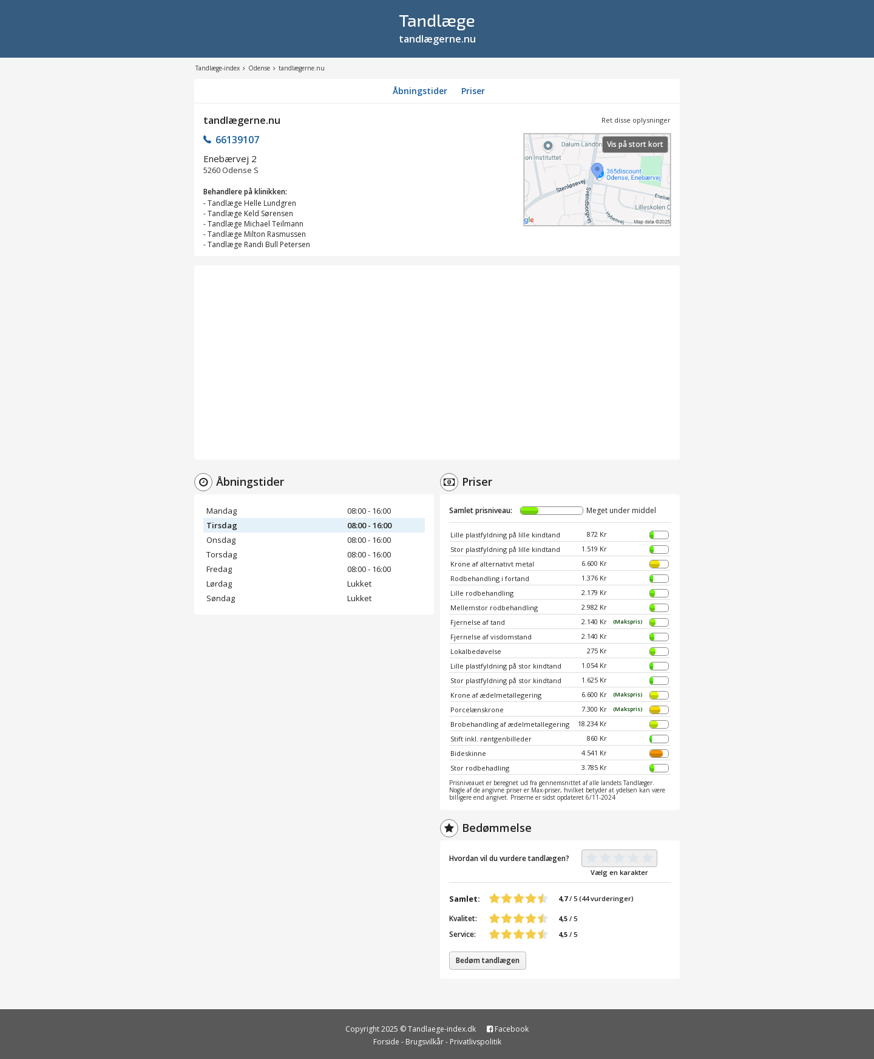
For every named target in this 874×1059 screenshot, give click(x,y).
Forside (386, 1042)
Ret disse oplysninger (636, 119)
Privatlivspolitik (475, 1042)
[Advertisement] (437, 363)
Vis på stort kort (635, 144)
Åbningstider (420, 91)
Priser (473, 91)
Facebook (508, 1029)
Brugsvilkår (424, 1042)
